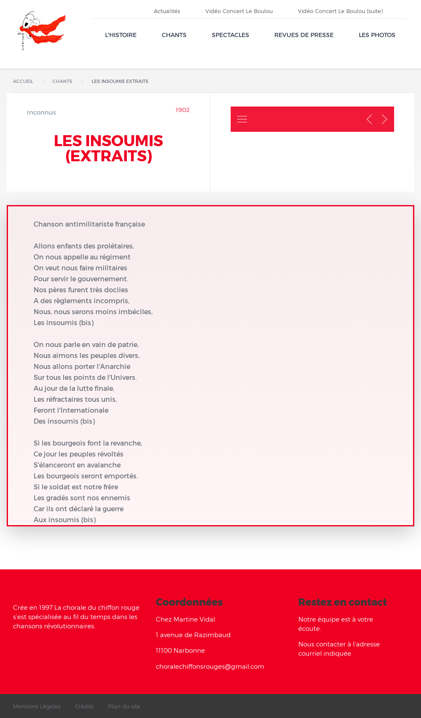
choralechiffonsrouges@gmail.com (210, 666)
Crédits (84, 706)
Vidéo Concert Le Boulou (239, 11)
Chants (174, 34)
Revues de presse (304, 34)
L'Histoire (121, 34)
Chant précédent (371, 119)
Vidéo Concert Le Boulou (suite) (340, 11)
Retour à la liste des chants (242, 119)
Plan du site (124, 706)
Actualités (167, 11)
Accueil (23, 81)
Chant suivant (382, 119)
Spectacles (230, 34)
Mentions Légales (37, 706)
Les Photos (377, 34)
